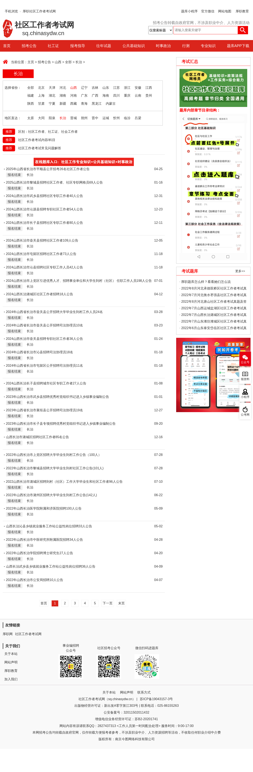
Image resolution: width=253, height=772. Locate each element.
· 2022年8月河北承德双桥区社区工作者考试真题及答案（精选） (213, 289)
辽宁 (84, 87)
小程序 (245, 396)
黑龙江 (97, 103)
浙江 (127, 87)
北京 (41, 87)
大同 (41, 118)
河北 (62, 87)
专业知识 (208, 46)
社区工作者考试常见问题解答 (39, 148)
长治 (78, 62)
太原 (30, 118)
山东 (105, 87)
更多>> (240, 271)
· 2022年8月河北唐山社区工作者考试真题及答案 (213, 302)
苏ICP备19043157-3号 (156, 699)
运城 (105, 118)
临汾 (127, 118)
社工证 (53, 46)
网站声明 (11, 662)
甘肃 (41, 103)
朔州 (84, 118)
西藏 (73, 103)
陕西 (30, 103)
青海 (84, 103)
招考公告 (29, 46)
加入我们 (11, 679)
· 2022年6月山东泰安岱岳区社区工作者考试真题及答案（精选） (213, 328)
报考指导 (77, 46)
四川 (116, 95)
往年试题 (103, 46)
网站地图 (224, 11)
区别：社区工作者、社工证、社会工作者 (48, 131)
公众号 (245, 362)
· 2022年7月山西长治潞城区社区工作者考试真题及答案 (213, 315)
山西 (58, 62)
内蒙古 (111, 103)
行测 (186, 46)
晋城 (73, 118)
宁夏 (52, 103)
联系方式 (144, 692)
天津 (52, 87)
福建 (30, 95)
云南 (138, 95)
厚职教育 (242, 11)
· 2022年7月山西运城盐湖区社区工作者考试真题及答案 (213, 309)
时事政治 (163, 46)
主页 (30, 62)
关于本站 (11, 654)
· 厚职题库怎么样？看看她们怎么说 (205, 281)
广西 (95, 95)
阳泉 (52, 118)
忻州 (116, 118)
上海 (41, 95)
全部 (68, 62)
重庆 (127, 95)
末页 (121, 603)
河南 (73, 95)
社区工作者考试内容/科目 (36, 140)
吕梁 (138, 118)
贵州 (148, 95)
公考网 (245, 414)
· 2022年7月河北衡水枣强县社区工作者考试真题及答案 (213, 295)
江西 (148, 87)
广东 (84, 95)
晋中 (95, 118)
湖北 (52, 95)
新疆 (62, 103)
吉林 (95, 87)
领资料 (245, 379)
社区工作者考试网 (28, 634)
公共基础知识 (133, 46)
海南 (105, 95)
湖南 (62, 95)
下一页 (108, 603)
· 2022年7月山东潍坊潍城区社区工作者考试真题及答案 (213, 322)
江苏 (116, 87)
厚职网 (8, 634)
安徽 (138, 87)
